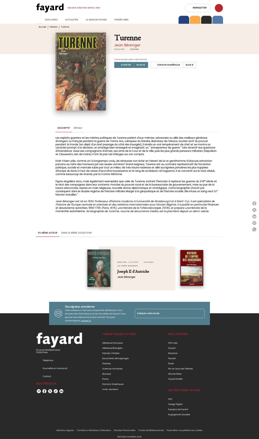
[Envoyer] (201, 313)
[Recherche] (219, 8)
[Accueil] (50, 8)
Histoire (53, 26)
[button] (198, 8)
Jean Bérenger (127, 45)
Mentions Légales (65, 430)
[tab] (39, 20)
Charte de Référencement (151, 430)
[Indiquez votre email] (165, 313)
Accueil (42, 26)
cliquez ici (86, 320)
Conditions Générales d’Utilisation (94, 430)
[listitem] (39, 391)
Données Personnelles (124, 430)
